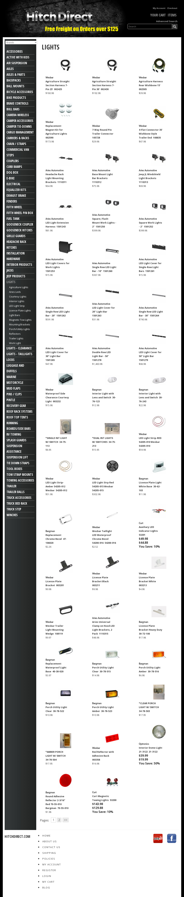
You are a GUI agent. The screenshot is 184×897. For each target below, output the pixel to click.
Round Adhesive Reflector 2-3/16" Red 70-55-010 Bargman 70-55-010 (57, 802)
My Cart (48, 881)
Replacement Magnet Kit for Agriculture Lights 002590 (57, 131)
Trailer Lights (16, 338)
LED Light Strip (17, 306)
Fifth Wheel (14, 207)
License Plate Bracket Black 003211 (100, 581)
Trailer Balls (16, 492)
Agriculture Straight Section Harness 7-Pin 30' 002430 (104, 85)
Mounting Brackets (19, 324)
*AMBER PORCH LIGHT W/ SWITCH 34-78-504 (56, 755)
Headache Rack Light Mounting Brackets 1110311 (56, 178)
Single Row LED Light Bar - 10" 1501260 (104, 269)
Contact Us (51, 847)
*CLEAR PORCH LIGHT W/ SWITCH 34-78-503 (149, 707)
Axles (10, 69)
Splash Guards (16, 440)
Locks (10, 360)
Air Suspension (17, 63)
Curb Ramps (14, 167)
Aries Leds (15, 292)
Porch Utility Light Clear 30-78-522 (56, 709)
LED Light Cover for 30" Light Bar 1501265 (57, 356)
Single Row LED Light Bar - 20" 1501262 (58, 313)
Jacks (10, 270)
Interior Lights (16, 301)
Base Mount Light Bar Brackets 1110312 (102, 178)
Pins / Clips (14, 394)
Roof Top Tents (17, 417)
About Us (49, 841)
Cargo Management (20, 132)
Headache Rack (16, 242)
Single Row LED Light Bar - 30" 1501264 (151, 313)
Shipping (49, 853)
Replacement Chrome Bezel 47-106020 (56, 538)
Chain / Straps (16, 144)
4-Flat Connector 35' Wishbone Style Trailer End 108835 (150, 133)
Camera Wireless (18, 115)
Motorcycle (15, 382)
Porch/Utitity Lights (19, 329)
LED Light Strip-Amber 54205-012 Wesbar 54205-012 (56, 486)
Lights (11, 282)
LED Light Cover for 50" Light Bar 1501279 (150, 356)
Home (46, 835)
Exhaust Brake (16, 195)
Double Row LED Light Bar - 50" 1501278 (101, 356)
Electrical (13, 184)
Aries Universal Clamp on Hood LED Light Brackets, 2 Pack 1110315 (103, 627)
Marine (11, 377)
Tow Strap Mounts (20, 474)
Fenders (12, 201)
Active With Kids (18, 57)
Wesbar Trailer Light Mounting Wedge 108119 (55, 629)
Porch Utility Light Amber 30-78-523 (103, 709)
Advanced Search (166, 21)
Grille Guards (16, 236)
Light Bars (14, 315)
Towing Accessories (20, 480)
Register (49, 870)
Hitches (12, 247)
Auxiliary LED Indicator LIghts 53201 (148, 530)
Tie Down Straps (18, 463)
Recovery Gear (16, 406)
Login (46, 876)
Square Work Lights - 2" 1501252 (150, 224)
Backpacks (14, 80)
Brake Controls (17, 103)
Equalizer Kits (16, 190)
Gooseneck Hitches (20, 230)
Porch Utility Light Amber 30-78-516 (149, 669)
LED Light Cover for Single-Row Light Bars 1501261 (150, 267)
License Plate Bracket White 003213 (147, 581)
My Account (159, 8)
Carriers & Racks (18, 138)
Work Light (15, 343)
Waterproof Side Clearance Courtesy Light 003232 (57, 397)
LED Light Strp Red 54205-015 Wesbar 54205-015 (103, 486)
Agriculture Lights (18, 287)
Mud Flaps (13, 388)
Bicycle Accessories (20, 92)
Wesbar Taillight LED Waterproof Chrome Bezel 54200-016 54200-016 (104, 537)
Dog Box (12, 172)
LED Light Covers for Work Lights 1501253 (58, 267)
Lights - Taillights (19, 354)
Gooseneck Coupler (20, 224)
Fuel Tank (13, 218)
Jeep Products (16, 276)
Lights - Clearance (19, 348)
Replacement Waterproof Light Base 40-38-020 (56, 667)
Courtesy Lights (17, 296)
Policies (48, 858)
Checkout (172, 8)
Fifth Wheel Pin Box (20, 213)
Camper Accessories (20, 121)
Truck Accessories (19, 497)
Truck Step (14, 509)
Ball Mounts (15, 86)
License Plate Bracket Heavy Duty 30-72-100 (151, 629)
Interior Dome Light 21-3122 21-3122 (150, 749)
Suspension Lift (17, 457)
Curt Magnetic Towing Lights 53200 (104, 798)
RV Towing (14, 434)
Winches (12, 515)
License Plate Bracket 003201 (55, 583)
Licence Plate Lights (20, 310)
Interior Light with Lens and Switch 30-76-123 (104, 397)
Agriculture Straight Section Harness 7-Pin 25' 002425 (58, 85)
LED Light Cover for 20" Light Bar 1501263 (103, 311)
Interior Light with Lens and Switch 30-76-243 (150, 397)
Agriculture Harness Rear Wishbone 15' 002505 (151, 85)
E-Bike (10, 178)
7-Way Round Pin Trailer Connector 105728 (103, 133)
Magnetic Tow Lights (20, 319)
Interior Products (19, 264)
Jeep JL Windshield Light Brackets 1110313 (149, 178)
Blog (46, 887)
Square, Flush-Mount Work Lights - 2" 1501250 (104, 222)
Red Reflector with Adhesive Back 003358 (103, 755)
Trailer (11, 486)
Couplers (13, 161)
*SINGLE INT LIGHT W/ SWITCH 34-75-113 (56, 441)
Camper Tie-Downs (19, 126)
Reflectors (15, 333)
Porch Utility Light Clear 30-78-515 (103, 669)
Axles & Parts (16, 74)
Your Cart (155, 15)
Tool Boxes (14, 469)
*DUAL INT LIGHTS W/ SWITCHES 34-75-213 (104, 441)
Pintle (11, 400)
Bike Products (16, 97)
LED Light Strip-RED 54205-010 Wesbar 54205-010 (150, 441)
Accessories (15, 51)
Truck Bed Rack (17, 503)
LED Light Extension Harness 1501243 (57, 224)
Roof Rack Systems (20, 411)
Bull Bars (13, 109)
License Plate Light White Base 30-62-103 (150, 486)
